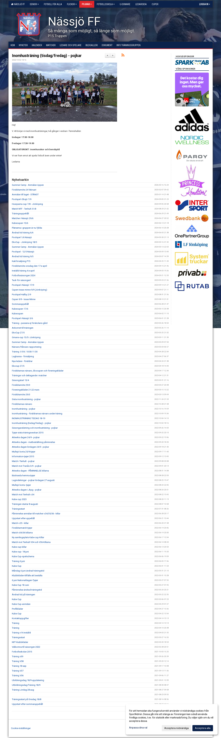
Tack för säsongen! (21, 280)
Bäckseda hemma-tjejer (23, 475)
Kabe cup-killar (19, 547)
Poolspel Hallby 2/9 (21, 294)
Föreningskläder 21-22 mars (25, 389)
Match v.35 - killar (20, 523)
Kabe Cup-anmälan (21, 604)
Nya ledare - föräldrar (22, 361)
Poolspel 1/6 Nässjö (22, 237)
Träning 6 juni (18, 561)
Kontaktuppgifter (20, 618)
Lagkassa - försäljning (23, 356)
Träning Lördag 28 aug (23, 690)
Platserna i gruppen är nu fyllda (27, 228)
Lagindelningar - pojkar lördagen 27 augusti (33, 480)
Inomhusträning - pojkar (23, 409)
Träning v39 (17, 656)
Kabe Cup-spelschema (23, 556)
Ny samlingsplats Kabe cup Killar (28, 537)
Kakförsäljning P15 (21, 261)
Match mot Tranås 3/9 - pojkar (26, 466)
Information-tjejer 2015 (23, 456)
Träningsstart (18, 509)
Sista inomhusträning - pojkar (26, 399)
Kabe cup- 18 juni (20, 551)
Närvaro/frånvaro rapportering (26, 347)
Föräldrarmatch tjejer (22, 528)
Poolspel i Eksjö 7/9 (21, 199)
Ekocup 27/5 (18, 366)
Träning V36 (17, 675)
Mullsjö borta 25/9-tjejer (23, 451)
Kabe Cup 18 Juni (20, 585)
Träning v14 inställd (21, 632)
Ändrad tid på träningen (23, 594)
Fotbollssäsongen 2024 (23, 275)
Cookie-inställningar (21, 728)
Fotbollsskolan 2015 (22, 651)
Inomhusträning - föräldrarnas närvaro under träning (37, 413)
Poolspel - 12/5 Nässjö (23, 251)
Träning (15, 623)
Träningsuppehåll (20, 213)
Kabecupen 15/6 (20, 223)
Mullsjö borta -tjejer (21, 485)
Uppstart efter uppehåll (23, 518)
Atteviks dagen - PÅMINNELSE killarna (30, 470)
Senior (34, 4)
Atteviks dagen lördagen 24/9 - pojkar (30, 447)
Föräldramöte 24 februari (24, 189)
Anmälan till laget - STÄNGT (25, 194)
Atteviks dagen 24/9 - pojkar (26, 437)
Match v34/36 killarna (22, 532)
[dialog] (172, 719)
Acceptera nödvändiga (176, 728)
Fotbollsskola (106, 4)
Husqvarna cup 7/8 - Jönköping (27, 204)
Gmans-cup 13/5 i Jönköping (26, 337)
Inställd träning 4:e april (23, 270)
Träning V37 (17, 670)
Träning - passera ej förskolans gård (29, 323)
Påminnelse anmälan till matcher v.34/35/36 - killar (36, 513)
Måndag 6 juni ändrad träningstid (28, 570)
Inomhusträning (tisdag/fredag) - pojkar (47, 55)
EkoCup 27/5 (18, 332)
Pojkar (87, 4)
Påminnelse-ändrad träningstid (27, 589)
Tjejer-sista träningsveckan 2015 (27, 432)
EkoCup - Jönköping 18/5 (24, 242)
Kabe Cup (16, 566)
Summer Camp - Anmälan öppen (28, 185)
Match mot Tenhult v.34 (23, 494)
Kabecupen (17, 313)
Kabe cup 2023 (19, 499)
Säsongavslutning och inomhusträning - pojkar (35, 428)
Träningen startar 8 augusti (25, 504)
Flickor (72, 4)
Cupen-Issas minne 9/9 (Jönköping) (29, 289)
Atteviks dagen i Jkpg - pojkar (26, 489)
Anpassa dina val (138, 727)
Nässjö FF (18, 4)
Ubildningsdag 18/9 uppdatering (28, 680)
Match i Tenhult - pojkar (23, 461)
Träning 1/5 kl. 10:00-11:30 (24, 351)
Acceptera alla (202, 728)
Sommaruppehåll (20, 304)
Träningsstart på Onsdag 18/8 (26, 699)
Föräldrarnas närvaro (22, 404)
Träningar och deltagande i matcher (29, 375)
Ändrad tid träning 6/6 (22, 232)
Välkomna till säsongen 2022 (26, 647)
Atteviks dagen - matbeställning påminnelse (33, 442)
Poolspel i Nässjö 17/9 (23, 285)
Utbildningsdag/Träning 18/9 (26, 685)
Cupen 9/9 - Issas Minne (23, 299)
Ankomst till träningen (22, 328)
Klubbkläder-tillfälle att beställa (27, 575)
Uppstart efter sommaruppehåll (27, 704)
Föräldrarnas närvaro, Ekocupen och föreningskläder (37, 370)
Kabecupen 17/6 (20, 309)
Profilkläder (17, 609)
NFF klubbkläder (20, 642)
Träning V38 (17, 661)
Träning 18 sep (19, 666)
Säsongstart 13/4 (20, 380)
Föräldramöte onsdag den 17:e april (29, 266)
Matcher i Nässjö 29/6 (22, 218)
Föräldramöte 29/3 (21, 385)
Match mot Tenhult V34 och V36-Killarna (31, 542)
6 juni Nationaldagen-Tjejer (25, 580)
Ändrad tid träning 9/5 (22, 256)
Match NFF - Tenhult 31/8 (24, 209)
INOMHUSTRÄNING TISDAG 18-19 (28, 418)
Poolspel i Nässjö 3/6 (22, 318)
